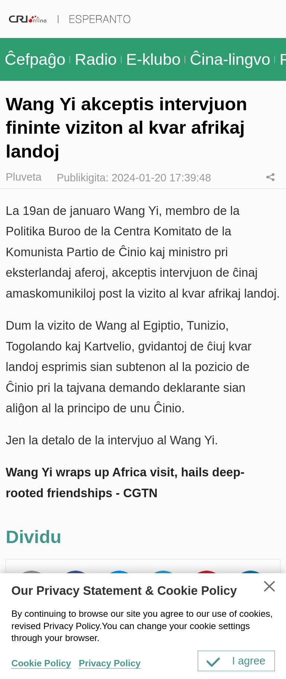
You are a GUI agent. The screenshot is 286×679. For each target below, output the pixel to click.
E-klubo (153, 59)
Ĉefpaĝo (34, 59)
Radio (96, 59)
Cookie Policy (41, 663)
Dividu (270, 177)
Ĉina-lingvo (230, 59)
